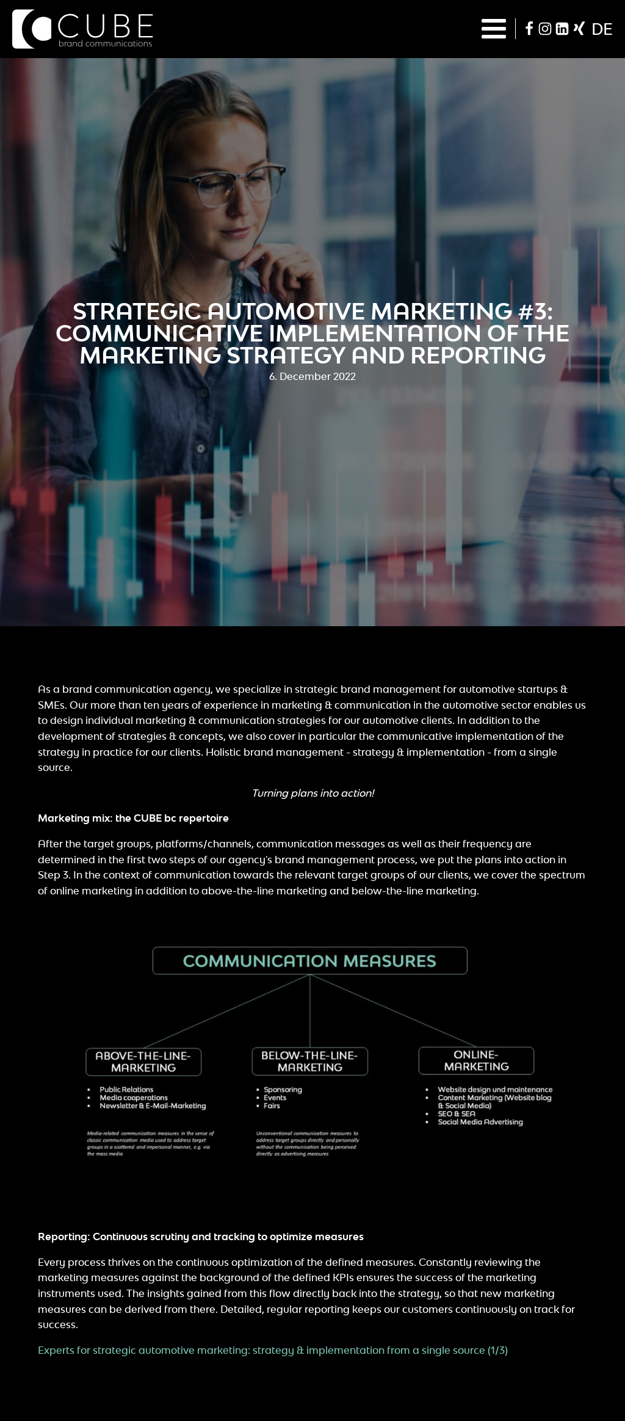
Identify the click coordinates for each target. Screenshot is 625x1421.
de (602, 28)
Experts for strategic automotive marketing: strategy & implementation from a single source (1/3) (273, 1350)
